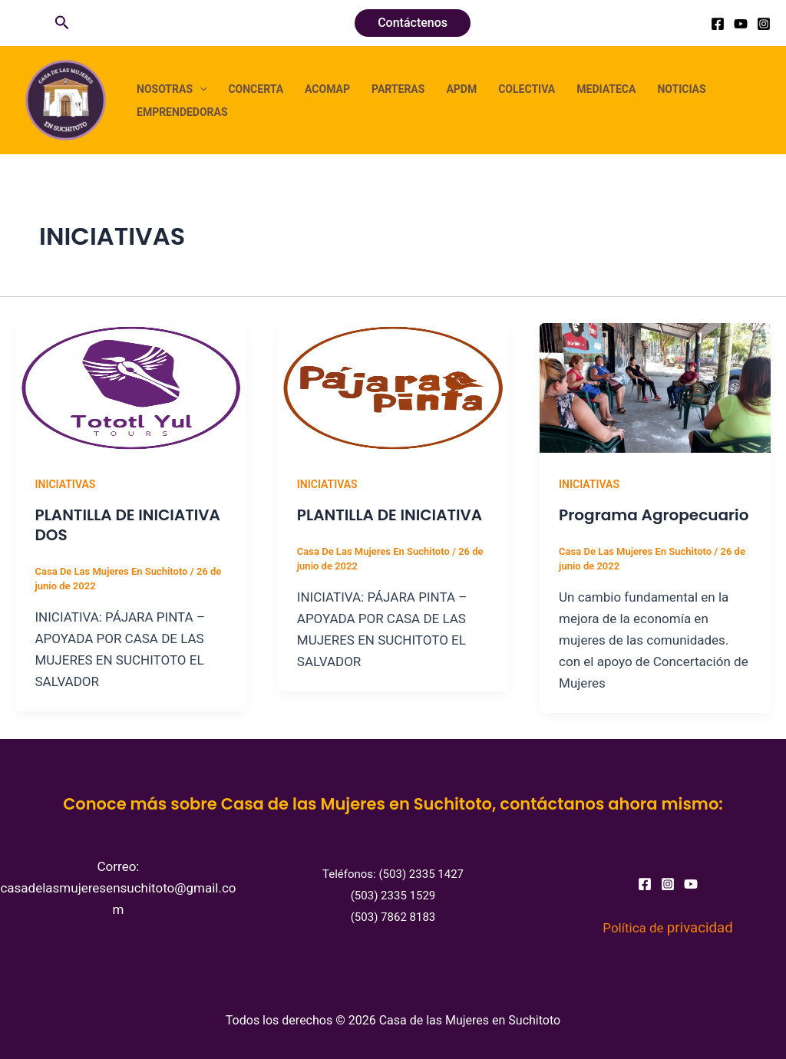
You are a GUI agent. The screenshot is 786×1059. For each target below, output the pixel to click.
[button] (62, 23)
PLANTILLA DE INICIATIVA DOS (127, 525)
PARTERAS (398, 89)
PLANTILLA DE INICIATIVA (389, 515)
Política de (667, 927)
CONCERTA (255, 89)
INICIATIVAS (65, 484)
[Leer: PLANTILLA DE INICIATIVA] (392, 386)
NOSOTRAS (171, 89)
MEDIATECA (606, 89)
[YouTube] (741, 24)
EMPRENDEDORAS (182, 112)
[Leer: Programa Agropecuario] (655, 386)
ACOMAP (327, 89)
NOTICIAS (681, 89)
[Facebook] (718, 24)
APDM (461, 89)
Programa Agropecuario (653, 515)
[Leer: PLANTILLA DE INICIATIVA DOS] (130, 386)
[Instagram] (764, 24)
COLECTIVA (526, 89)
